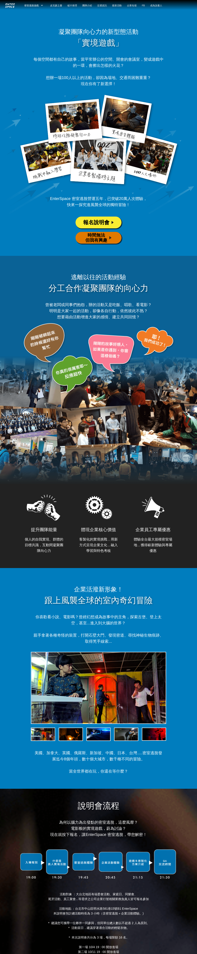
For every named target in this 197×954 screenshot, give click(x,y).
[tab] (44, 734)
